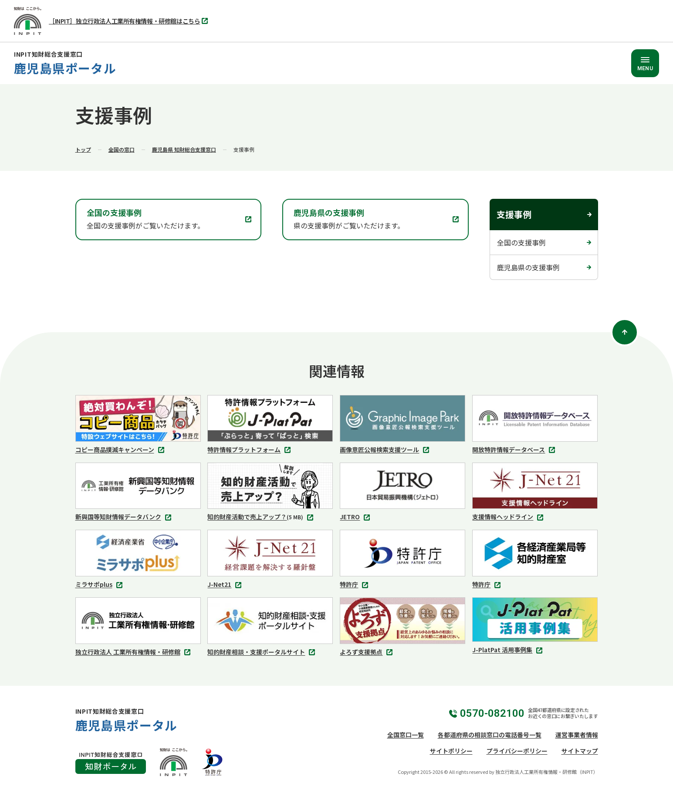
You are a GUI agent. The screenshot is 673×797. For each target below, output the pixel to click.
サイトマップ (579, 750)
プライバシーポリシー (517, 750)
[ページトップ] (625, 332)
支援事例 (514, 214)
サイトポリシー (451, 750)
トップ (83, 149)
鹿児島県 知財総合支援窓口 (184, 149)
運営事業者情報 (576, 734)
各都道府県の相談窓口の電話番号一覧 (489, 734)
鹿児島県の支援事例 (528, 267)
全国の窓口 (121, 149)
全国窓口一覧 (405, 734)
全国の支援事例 (521, 242)
